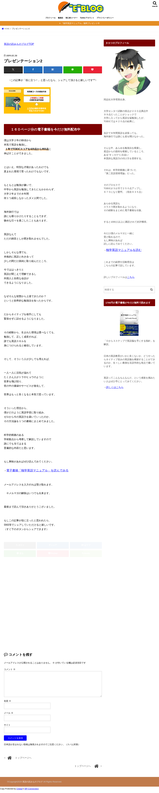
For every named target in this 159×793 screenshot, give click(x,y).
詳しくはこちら (114, 389)
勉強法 (60, 20)
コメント (9, 672)
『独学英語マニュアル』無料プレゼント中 (80, 25)
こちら (131, 279)
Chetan (19, 791)
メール (8, 715)
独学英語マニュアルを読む (124, 252)
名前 (7, 703)
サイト (7, 727)
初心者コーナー (72, 20)
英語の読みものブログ (32, 784)
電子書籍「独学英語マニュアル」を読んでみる (37, 472)
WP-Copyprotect (31, 791)
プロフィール (50, 20)
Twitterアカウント (87, 20)
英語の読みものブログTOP (19, 46)
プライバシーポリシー (105, 20)
